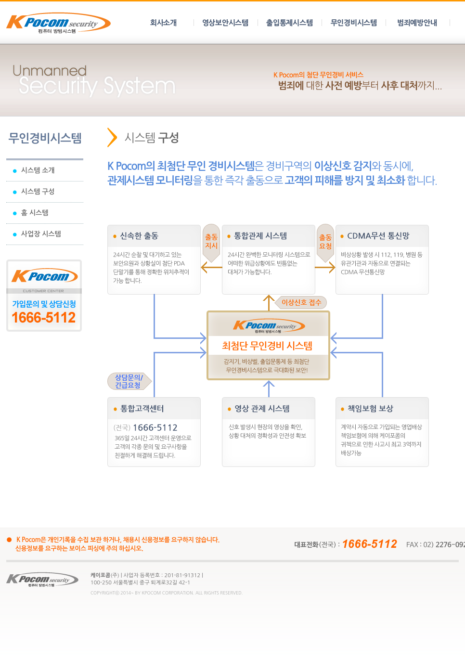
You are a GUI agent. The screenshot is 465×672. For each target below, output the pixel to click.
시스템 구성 (34, 191)
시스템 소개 (34, 170)
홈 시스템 (30, 212)
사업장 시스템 (37, 234)
